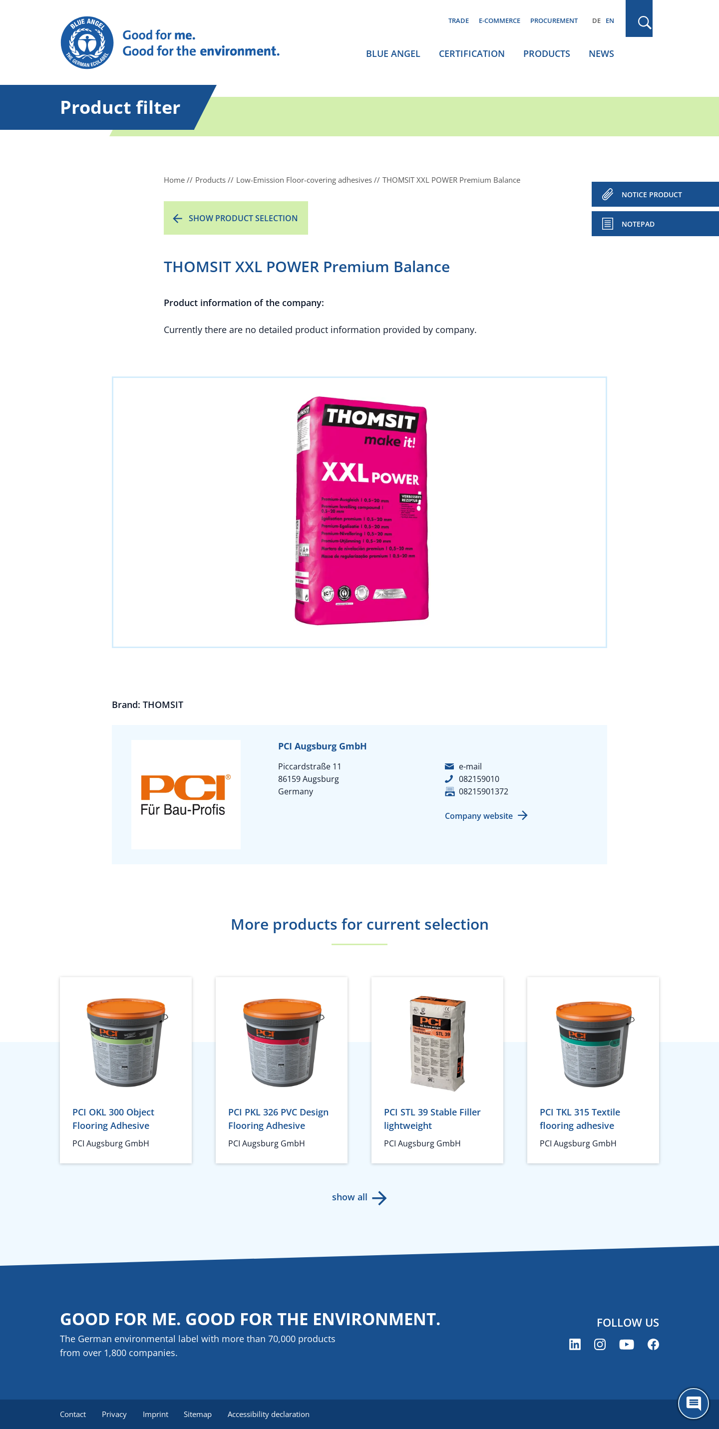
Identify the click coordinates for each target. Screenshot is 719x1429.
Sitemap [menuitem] (198, 1414)
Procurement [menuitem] (554, 20)
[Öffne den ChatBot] (693, 1403)
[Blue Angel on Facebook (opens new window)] (653, 1344)
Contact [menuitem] (73, 1414)
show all (349, 1197)
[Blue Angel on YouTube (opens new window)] (626, 1344)
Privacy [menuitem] (114, 1414)
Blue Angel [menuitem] (393, 53)
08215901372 (483, 791)
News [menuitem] (601, 53)
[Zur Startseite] (180, 43)
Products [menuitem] (546, 53)
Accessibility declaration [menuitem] (269, 1414)
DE (596, 20)
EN (610, 20)
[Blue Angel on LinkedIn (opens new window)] (575, 1344)
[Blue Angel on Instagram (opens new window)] (600, 1344)
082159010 (479, 778)
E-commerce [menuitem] (499, 20)
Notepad (638, 224)
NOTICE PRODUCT (652, 194)
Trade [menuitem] (458, 20)
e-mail (470, 766)
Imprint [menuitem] (155, 1414)
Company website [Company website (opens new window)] (479, 815)
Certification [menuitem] (472, 53)
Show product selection (243, 218)
